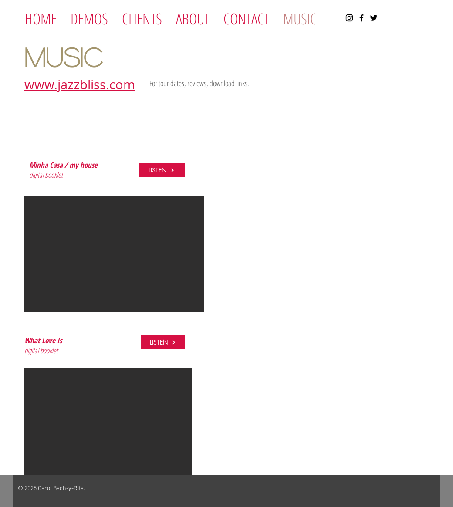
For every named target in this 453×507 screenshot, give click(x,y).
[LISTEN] (162, 170)
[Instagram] (349, 18)
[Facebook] (361, 18)
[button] (114, 254)
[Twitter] (374, 18)
